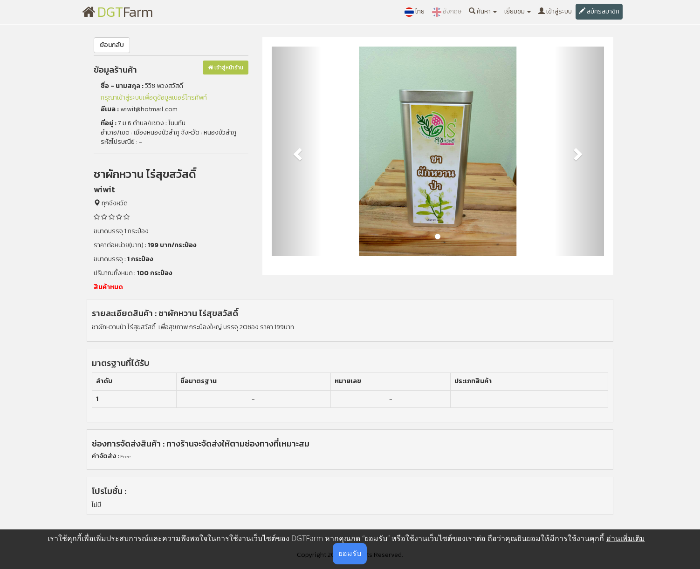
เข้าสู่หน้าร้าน (225, 67)
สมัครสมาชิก (599, 11)
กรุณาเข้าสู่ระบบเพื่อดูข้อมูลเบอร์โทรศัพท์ (154, 97)
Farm (117, 11)
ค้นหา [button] (483, 11)
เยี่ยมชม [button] (517, 11)
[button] (297, 151)
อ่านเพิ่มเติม (625, 538)
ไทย (415, 12)
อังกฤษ (446, 12)
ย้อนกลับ (112, 45)
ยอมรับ (349, 553)
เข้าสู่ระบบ (555, 11)
